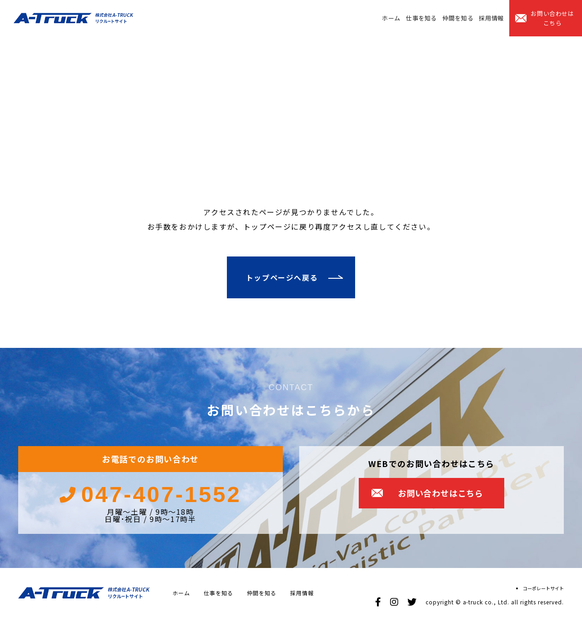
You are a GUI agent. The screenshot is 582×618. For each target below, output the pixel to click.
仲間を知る (457, 18)
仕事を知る (421, 18)
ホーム (391, 18)
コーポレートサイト (543, 588)
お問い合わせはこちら (552, 18)
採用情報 (491, 18)
